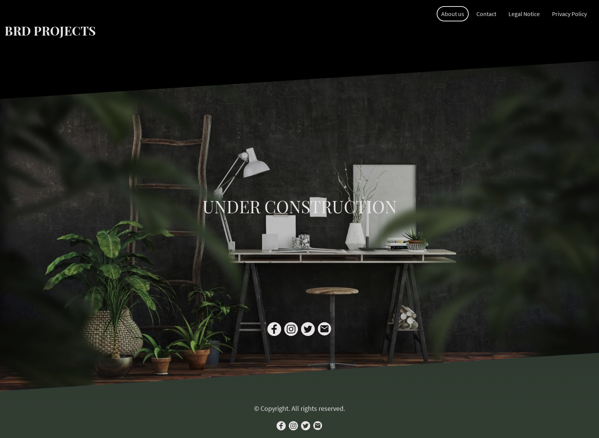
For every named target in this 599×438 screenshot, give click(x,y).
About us (452, 14)
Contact (486, 14)
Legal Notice (524, 14)
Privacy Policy (569, 14)
